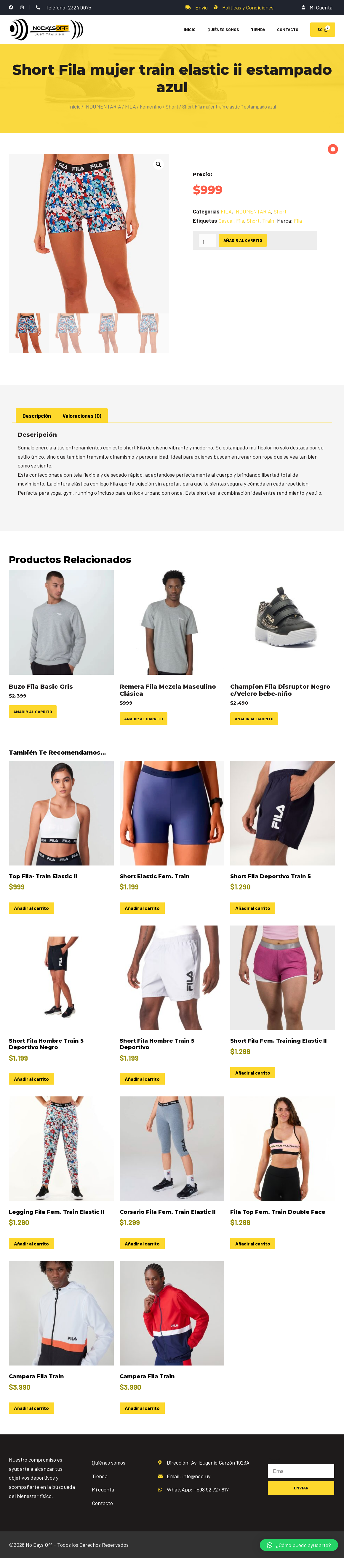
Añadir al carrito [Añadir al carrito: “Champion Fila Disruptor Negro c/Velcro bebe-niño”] (254, 718)
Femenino (151, 106)
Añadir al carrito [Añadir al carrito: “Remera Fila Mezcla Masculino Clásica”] (143, 718)
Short (172, 106)
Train (268, 220)
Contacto (287, 29)
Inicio (190, 29)
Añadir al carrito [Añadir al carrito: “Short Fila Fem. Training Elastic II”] (252, 1072)
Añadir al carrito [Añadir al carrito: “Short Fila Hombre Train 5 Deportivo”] (142, 1079)
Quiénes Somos (223, 29)
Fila (240, 220)
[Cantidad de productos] (207, 240)
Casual (225, 220)
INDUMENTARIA (102, 106)
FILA (130, 106)
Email (274, 1459)
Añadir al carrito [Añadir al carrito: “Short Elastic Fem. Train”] (142, 908)
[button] (158, 164)
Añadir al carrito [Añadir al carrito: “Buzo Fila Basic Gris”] (32, 711)
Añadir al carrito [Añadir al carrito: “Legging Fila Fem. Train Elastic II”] (31, 1243)
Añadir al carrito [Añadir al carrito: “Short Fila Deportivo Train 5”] (252, 908)
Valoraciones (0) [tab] (82, 415)
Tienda (258, 29)
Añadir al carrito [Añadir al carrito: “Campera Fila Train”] (31, 1408)
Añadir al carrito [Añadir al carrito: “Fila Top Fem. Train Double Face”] (252, 1243)
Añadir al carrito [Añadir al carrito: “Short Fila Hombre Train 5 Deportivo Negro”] (31, 1079)
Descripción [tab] (37, 415)
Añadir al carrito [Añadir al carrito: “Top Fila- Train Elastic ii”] (31, 908)
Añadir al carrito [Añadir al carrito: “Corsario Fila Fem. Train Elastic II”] (142, 1243)
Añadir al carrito (242, 240)
